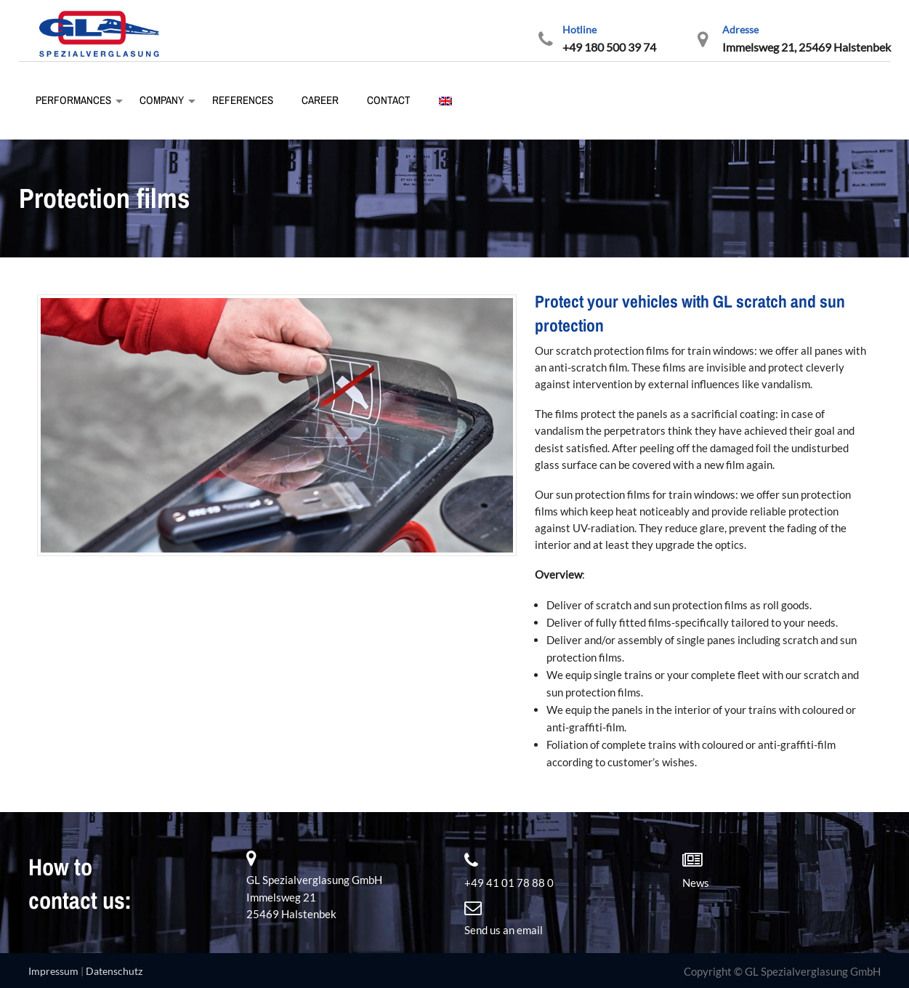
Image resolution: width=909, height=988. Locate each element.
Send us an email (503, 929)
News (695, 882)
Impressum (53, 971)
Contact (388, 100)
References (241, 100)
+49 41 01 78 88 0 (509, 882)
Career (319, 100)
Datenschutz (114, 971)
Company (160, 100)
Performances (72, 100)
